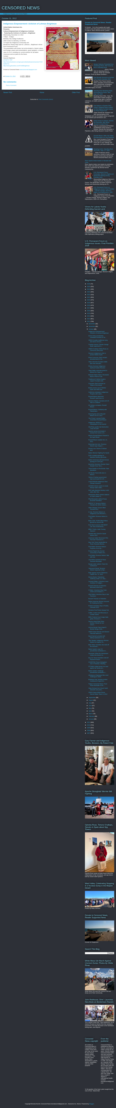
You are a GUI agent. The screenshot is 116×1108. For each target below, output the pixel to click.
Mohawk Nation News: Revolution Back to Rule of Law (98, 375)
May (90, 708)
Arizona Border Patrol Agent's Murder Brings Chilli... (97, 628)
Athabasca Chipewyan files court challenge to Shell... (98, 676)
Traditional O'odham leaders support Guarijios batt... (97, 380)
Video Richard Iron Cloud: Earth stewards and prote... (98, 689)
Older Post (76, 92)
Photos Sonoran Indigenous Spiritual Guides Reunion (96, 367)
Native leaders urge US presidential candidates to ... (97, 650)
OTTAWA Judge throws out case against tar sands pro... (98, 667)
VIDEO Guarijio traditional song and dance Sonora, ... (98, 341)
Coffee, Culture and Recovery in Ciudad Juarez (98, 613)
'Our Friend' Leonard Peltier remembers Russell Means (97, 419)
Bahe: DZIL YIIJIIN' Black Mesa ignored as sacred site (98, 521)
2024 (89, 289)
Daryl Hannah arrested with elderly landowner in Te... (96, 637)
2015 (89, 313)
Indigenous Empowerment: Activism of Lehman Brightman (98, 332)
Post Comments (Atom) (46, 99)
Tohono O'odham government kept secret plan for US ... (97, 478)
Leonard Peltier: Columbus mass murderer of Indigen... (98, 582)
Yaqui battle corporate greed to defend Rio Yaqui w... (97, 371)
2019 (89, 302)
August (91, 700)
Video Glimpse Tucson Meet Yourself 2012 (97, 508)
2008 (89, 730)
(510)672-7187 (7, 60)
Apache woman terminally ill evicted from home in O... (96, 432)
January (91, 719)
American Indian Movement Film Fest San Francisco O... (98, 538)
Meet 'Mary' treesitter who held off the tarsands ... (98, 645)
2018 (89, 305)
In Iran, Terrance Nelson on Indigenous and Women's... (97, 512)
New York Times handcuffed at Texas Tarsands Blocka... (97, 543)
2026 (89, 284)
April (90, 711)
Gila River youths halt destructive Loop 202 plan (98, 427)
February (92, 716)
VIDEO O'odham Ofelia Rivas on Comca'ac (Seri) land (98, 349)
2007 (89, 733)
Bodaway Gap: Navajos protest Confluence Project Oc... (97, 680)
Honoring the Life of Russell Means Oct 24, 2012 (96, 414)
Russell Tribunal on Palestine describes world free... (97, 586)
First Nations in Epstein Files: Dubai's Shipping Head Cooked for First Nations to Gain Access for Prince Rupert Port (103, 108)
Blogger (91, 1104)
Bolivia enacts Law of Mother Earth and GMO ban (97, 388)
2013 (89, 319)
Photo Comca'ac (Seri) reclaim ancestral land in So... (97, 358)
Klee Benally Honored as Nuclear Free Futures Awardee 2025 (104, 78)
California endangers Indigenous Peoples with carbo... (98, 393)
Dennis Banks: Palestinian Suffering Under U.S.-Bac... (97, 578)
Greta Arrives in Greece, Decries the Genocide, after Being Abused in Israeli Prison (103, 122)
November (92, 326)
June (90, 705)
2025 (89, 286)
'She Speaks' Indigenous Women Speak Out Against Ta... (98, 641)
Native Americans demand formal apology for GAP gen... (98, 460)
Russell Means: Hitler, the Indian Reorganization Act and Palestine (104, 136)
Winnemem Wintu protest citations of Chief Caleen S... (98, 495)
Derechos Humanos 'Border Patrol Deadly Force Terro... (98, 465)
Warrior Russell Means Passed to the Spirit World (98, 436)
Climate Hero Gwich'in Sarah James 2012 (97, 534)
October (91, 329)
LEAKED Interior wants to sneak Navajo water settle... (98, 486)
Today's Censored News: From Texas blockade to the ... (97, 684)
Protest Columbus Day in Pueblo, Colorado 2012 (98, 606)
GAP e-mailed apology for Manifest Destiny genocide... (97, 456)
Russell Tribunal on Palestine (97, 598)
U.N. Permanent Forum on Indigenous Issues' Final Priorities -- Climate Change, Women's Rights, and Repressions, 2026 (104, 189)
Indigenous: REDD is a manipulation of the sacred (97, 423)
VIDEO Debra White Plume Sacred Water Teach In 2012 (97, 693)
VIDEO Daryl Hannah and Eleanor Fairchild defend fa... (98, 632)
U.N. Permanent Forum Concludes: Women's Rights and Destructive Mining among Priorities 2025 (104, 175)
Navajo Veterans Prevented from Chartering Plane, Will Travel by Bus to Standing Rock (104, 65)
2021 (89, 297)
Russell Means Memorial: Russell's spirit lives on (96, 397)
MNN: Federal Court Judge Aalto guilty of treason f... (98, 618)
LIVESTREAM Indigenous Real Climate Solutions (97, 482)
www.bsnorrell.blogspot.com (28, 69)
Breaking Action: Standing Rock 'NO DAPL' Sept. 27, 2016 (103, 150)
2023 (89, 292)
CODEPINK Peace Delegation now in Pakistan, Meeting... (97, 663)
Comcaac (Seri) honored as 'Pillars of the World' (96, 384)
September (92, 697)
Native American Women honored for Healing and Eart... (98, 602)
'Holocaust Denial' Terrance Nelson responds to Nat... (97, 569)
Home (42, 92)
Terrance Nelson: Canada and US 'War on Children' (98, 401)
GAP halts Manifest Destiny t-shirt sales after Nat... (98, 491)
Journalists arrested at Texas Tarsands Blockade (97, 560)
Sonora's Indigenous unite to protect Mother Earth (97, 354)
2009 (89, 727)
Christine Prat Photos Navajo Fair (98, 610)
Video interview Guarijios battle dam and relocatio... (97, 362)
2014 (89, 316)
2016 (89, 310)
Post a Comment (11, 85)
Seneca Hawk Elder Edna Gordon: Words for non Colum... (96, 623)
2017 (89, 308)
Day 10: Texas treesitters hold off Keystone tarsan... (98, 658)
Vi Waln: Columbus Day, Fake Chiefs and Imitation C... (97, 591)
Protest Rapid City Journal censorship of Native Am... (97, 551)
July (90, 703)
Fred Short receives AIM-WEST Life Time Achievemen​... (98, 525)
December (92, 324)
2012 (89, 321)
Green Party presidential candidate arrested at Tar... (97, 336)
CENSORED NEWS (21, 8)
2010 (89, 725)
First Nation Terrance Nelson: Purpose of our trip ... (97, 547)
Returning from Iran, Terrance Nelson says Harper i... (97, 445)
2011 (89, 722)
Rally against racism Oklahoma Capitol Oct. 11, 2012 (97, 573)
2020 (89, 300)
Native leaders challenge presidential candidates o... (97, 671)
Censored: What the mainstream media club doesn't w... (98, 654)
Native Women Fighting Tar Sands (98, 453)
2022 (89, 294)
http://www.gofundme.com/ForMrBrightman (16, 66)
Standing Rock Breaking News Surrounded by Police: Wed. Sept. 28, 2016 (103, 92)
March (91, 713)
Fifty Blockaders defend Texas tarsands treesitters (97, 499)
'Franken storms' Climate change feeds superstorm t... (98, 345)
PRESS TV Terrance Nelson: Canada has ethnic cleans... (97, 504)
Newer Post (7, 92)
